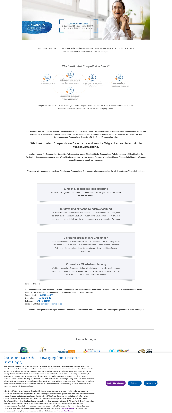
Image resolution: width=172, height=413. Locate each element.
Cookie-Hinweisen (67, 409)
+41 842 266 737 (43, 301)
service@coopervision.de (51, 304)
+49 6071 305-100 (46, 295)
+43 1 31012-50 (44, 298)
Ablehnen (135, 384)
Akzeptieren (151, 384)
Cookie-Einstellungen (115, 384)
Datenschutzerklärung (64, 411)
